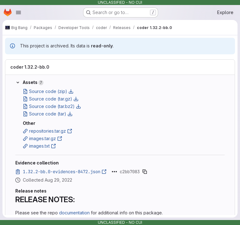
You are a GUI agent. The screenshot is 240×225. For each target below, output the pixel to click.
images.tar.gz (42, 138)
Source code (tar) (47, 113)
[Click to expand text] (114, 171)
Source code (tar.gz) (50, 98)
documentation (74, 212)
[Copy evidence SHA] (145, 172)
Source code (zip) (48, 91)
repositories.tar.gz (47, 131)
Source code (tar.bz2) (52, 106)
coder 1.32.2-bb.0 (29, 67)
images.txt (39, 146)
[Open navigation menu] (18, 12)
